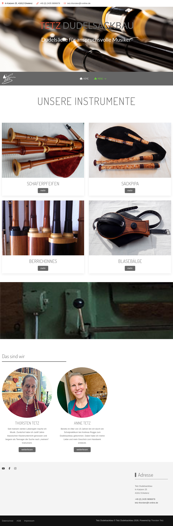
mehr (43, 190)
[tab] (83, 65)
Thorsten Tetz (157, 520)
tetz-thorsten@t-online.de (79, 3)
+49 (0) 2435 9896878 (50, 3)
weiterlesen (27, 449)
